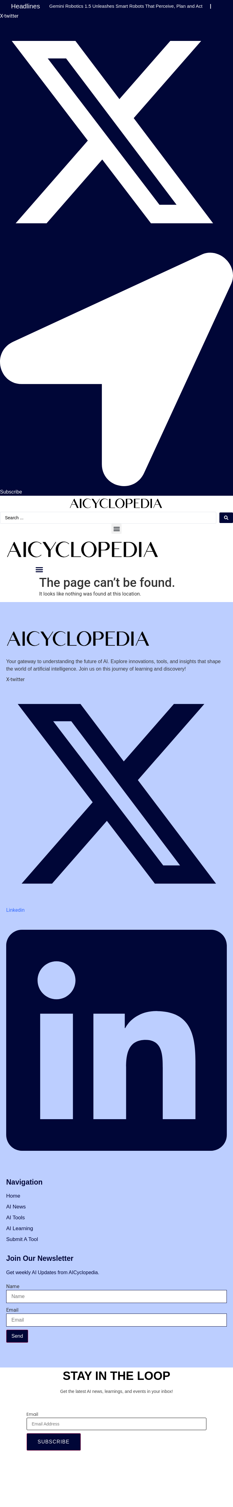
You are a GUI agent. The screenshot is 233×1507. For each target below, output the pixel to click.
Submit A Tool (22, 1239)
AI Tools (15, 1218)
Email (12, 1310)
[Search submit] (226, 517)
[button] (116, 529)
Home (13, 1196)
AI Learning (19, 1228)
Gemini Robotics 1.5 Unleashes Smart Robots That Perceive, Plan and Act (125, 6)
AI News (16, 1207)
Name (12, 1286)
